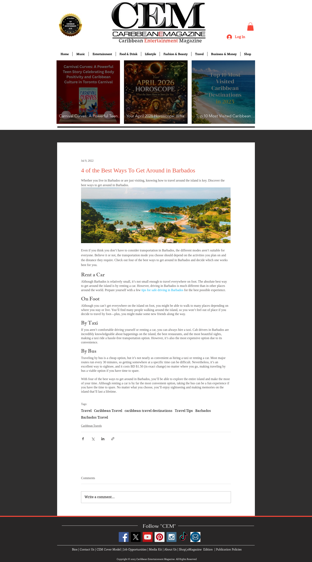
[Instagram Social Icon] (171, 537)
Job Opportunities (134, 549)
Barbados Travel (94, 417)
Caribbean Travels (91, 425)
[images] (195, 537)
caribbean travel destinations (148, 411)
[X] (136, 537)
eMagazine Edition (200, 549)
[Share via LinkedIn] (103, 439)
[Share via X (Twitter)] (93, 439)
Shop (182, 549)
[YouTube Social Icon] (148, 537)
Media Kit (155, 549)
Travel (86, 411)
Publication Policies (228, 549)
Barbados (203, 411)
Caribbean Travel (108, 411)
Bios (74, 549)
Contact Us (87, 549)
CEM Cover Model (109, 549)
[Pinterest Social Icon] (160, 537)
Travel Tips (184, 411)
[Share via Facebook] (83, 439)
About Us (170, 549)
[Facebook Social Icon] (124, 537)
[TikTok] (183, 537)
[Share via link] (113, 439)
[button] (250, 26)
